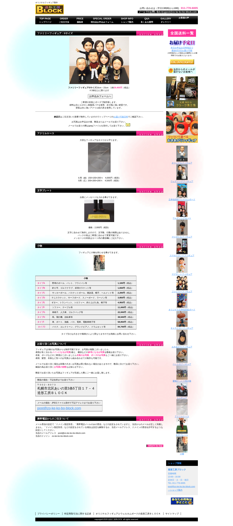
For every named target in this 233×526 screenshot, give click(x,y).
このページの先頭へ (154, 446)
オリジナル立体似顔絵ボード (182, 308)
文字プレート (44, 190)
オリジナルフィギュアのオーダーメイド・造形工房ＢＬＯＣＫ (82, 9)
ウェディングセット (182, 217)
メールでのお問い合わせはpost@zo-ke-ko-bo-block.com (168, 12)
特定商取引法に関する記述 (77, 513)
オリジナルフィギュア (182, 162)
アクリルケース (45, 133)
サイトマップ (172, 513)
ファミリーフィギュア (182, 290)
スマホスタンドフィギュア (182, 254)
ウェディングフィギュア (182, 180)
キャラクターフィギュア (182, 327)
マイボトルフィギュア (182, 236)
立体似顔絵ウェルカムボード (182, 198)
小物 (39, 245)
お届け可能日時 (121, 117)
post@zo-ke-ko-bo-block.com (181, 486)
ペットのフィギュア (182, 363)
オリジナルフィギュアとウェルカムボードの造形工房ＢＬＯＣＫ (128, 513)
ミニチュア (182, 397)
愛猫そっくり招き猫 (182, 380)
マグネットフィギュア (182, 273)
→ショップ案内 (175, 490)
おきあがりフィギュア (182, 127)
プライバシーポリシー (48, 513)
